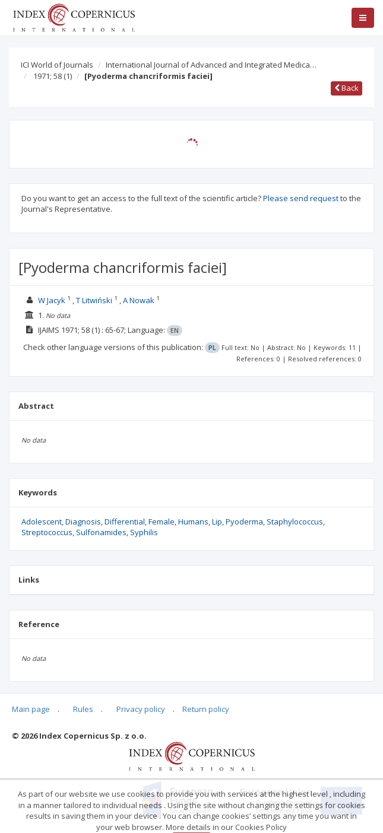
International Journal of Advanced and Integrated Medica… (211, 64)
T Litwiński (94, 300)
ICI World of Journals (57, 64)
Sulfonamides (101, 532)
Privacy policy (140, 709)
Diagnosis (83, 521)
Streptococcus (46, 532)
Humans (193, 521)
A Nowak (138, 300)
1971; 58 (52, 76)
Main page (31, 709)
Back (346, 87)
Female (161, 521)
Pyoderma (244, 521)
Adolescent (41, 521)
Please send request (300, 198)
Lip (217, 521)
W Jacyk (51, 300)
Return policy (205, 709)
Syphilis (144, 532)
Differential (125, 521)
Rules (83, 709)
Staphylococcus (295, 521)
